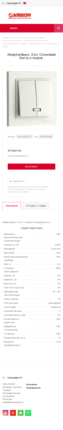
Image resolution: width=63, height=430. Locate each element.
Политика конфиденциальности (13, 401)
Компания (31, 384)
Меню (13, 28)
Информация (33, 387)
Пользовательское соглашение (11, 395)
